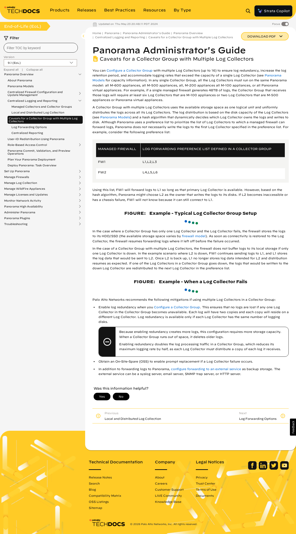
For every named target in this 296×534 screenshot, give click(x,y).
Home (96, 33)
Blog (92, 489)
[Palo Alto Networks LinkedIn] (263, 468)
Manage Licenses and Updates (26, 194)
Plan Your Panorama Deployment (31, 159)
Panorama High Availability (23, 206)
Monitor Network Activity (22, 200)
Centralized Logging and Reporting (32, 100)
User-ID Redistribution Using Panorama (36, 139)
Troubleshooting (15, 224)
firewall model (194, 236)
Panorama (112, 33)
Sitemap (95, 507)
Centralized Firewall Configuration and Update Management (35, 93)
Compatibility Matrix (105, 495)
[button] (293, 427)
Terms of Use (206, 489)
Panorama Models (21, 86)
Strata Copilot (273, 11)
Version (9, 56)
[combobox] (41, 48)
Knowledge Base (168, 501)
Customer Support (169, 489)
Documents (205, 495)
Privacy (202, 477)
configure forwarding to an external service (206, 369)
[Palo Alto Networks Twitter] (274, 468)
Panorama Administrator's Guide (146, 33)
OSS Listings (99, 501)
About (159, 477)
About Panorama (20, 80)
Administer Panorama (19, 212)
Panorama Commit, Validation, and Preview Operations (39, 152)
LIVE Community (168, 495)
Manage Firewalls (16, 177)
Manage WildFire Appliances (24, 188)
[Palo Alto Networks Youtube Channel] (284, 468)
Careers (161, 483)
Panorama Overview (19, 74)
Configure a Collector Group (129, 70)
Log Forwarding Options (29, 127)
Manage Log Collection (20, 182)
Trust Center (205, 483)
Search (94, 483)
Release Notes (100, 477)
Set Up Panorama (17, 171)
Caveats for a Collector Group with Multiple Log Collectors (43, 120)
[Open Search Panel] (249, 11)
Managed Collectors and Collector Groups (41, 106)
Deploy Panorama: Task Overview (32, 165)
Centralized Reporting (27, 132)
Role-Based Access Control (27, 144)
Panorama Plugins (17, 218)
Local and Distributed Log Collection (37, 112)
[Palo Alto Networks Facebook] (253, 468)
